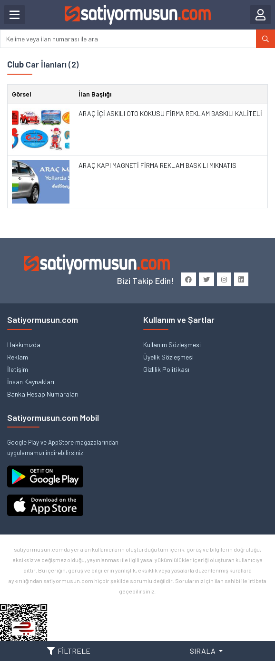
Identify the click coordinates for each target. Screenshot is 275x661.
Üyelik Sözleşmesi (168, 357)
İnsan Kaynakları (30, 382)
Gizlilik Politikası (166, 369)
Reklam (17, 357)
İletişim (17, 369)
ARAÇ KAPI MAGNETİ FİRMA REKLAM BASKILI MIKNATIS (157, 165)
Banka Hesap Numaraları (43, 394)
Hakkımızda (23, 344)
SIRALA (203, 650)
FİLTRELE (68, 650)
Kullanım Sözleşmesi (172, 344)
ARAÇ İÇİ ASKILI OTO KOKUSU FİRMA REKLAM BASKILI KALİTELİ (170, 113)
